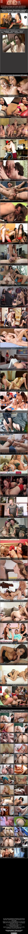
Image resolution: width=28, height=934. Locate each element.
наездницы (6, 31)
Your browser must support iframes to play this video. (14, 21)
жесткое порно (14, 31)
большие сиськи (19, 32)
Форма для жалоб (19, 930)
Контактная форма (10, 930)
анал (2, 32)
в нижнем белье (9, 32)
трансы (21, 31)
